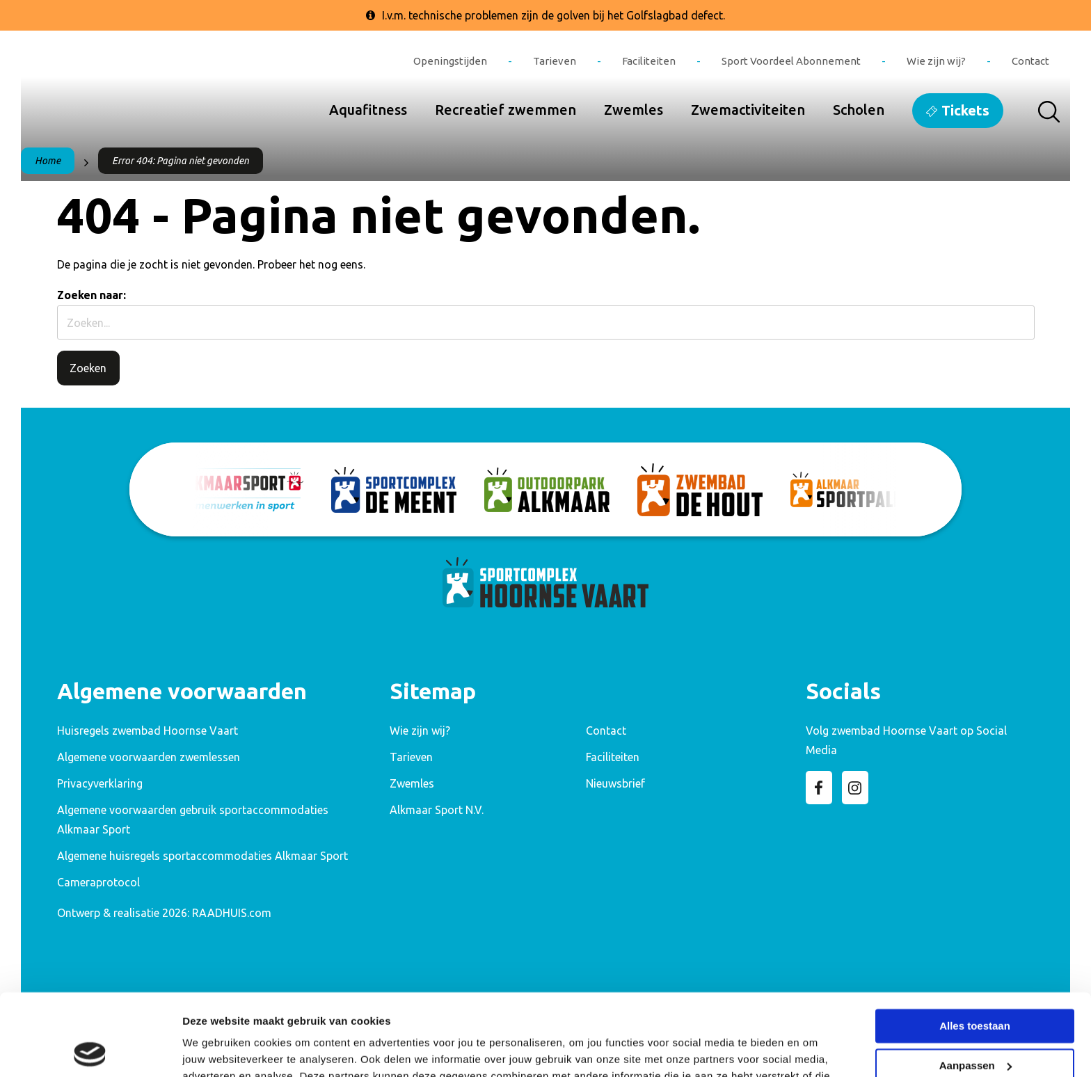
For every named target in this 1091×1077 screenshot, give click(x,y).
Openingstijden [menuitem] (450, 61)
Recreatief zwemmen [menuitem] (505, 110)
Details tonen (215, 1049)
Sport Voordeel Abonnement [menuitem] (791, 61)
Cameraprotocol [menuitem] (98, 882)
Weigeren (974, 1023)
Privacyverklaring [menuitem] (100, 783)
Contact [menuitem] (1030, 61)
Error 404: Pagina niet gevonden (180, 160)
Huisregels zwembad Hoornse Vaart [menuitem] (147, 730)
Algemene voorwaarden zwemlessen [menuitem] (148, 757)
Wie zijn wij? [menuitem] (936, 61)
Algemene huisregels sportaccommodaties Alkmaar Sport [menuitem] (202, 855)
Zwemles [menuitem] (633, 110)
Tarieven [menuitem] (554, 61)
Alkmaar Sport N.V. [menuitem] (437, 810)
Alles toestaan (974, 944)
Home (48, 160)
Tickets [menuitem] (965, 110)
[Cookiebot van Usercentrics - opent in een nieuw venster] (90, 1049)
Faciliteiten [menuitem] (649, 61)
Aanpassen (975, 983)
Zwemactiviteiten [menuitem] (748, 110)
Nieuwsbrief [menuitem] (615, 783)
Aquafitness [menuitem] (368, 110)
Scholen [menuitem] (858, 110)
